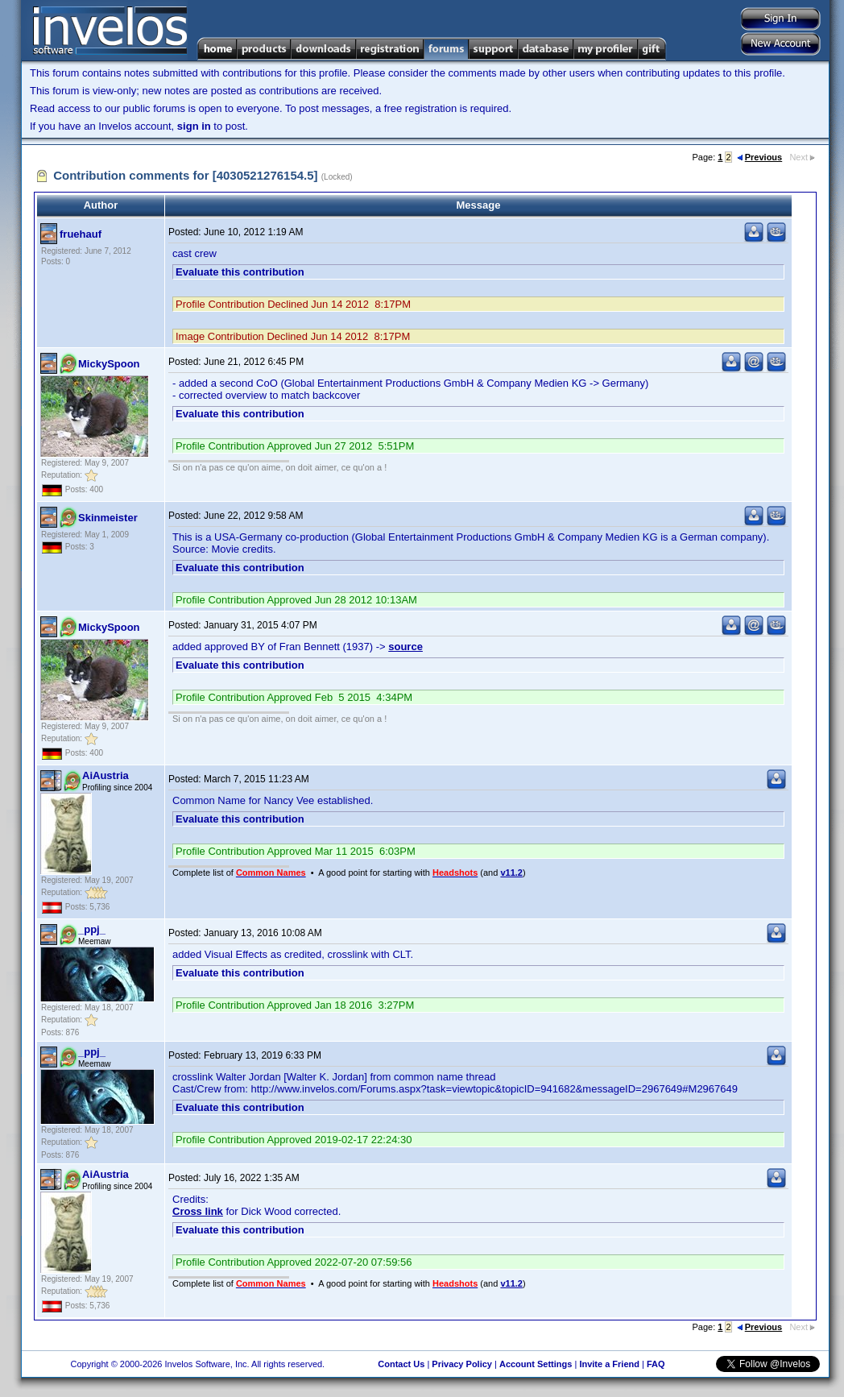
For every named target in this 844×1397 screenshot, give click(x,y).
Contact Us (401, 1364)
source (405, 646)
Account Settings (535, 1364)
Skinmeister (108, 518)
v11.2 (511, 872)
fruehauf (80, 234)
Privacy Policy (462, 1364)
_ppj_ (92, 929)
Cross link (197, 1211)
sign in (194, 126)
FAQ (656, 1364)
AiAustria (105, 775)
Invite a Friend (609, 1364)
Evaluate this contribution (240, 272)
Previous (759, 157)
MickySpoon (109, 364)
